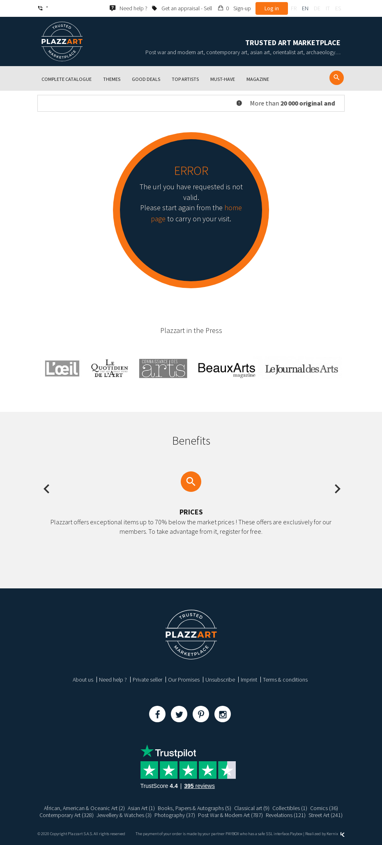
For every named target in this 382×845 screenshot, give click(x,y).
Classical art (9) (251, 808)
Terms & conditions (285, 679)
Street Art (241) (326, 815)
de (317, 8)
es (338, 8)
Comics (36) (324, 808)
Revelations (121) (286, 815)
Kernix (336, 833)
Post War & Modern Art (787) (231, 815)
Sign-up (242, 8)
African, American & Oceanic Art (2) (84, 808)
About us (83, 679)
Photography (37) (175, 815)
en (305, 8)
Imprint (249, 679)
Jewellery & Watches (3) (124, 815)
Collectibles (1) (289, 808)
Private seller (147, 679)
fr (294, 8)
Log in (272, 8)
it (328, 8)
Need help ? (113, 679)
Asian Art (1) (141, 808)
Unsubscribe (220, 679)
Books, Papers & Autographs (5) (194, 808)
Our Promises (184, 679)
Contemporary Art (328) (66, 815)
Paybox (296, 833)
